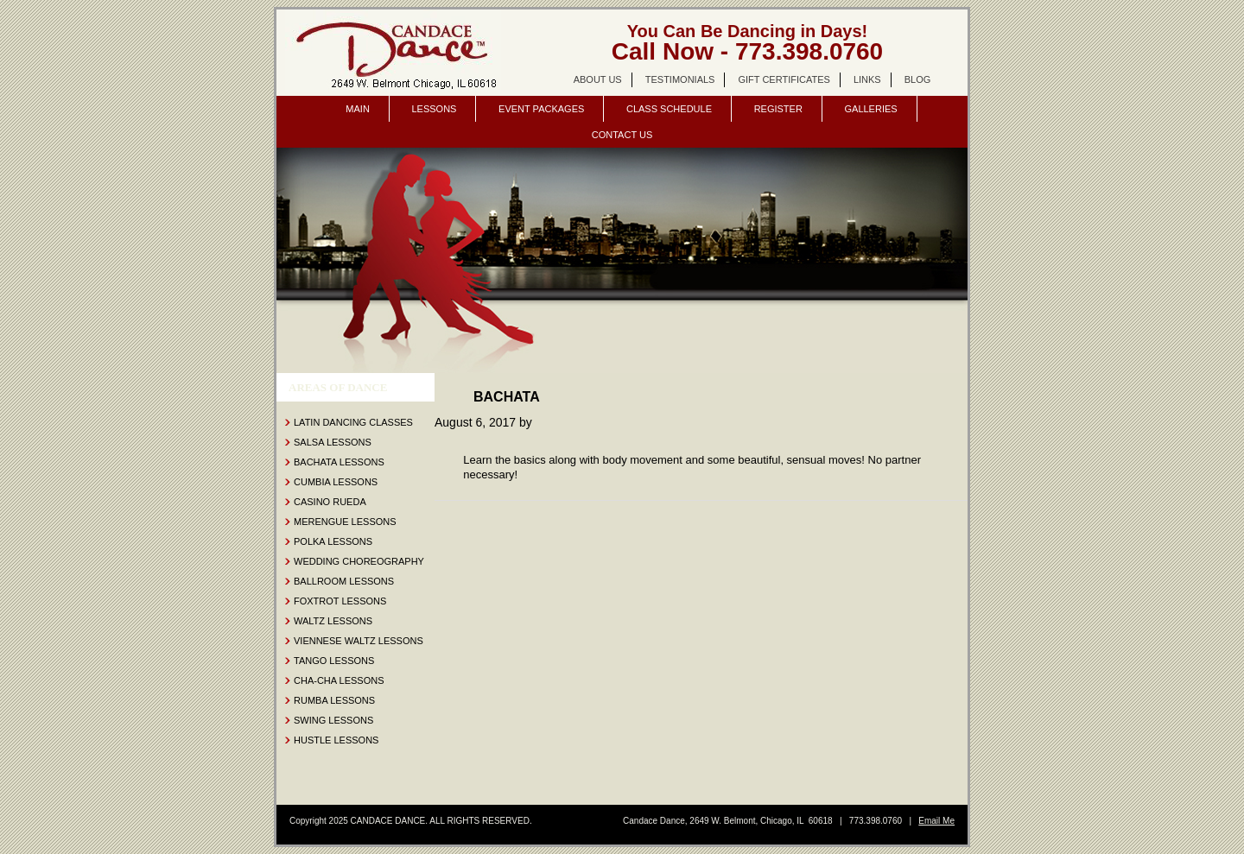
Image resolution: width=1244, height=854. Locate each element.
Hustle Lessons (336, 740)
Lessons (433, 109)
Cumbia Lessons (336, 482)
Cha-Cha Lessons (339, 680)
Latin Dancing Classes (353, 422)
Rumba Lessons (334, 700)
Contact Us (622, 135)
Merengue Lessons (345, 521)
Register (778, 109)
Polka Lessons (333, 541)
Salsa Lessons (332, 442)
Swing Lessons (333, 720)
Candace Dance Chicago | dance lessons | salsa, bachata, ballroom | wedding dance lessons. (393, 52)
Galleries (870, 109)
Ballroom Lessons (344, 581)
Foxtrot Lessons (340, 601)
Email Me (936, 821)
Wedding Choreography (359, 561)
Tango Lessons (334, 660)
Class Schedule (669, 109)
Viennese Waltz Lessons (358, 641)
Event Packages (541, 109)
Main (358, 109)
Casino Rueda (330, 502)
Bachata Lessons (339, 462)
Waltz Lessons (333, 621)
